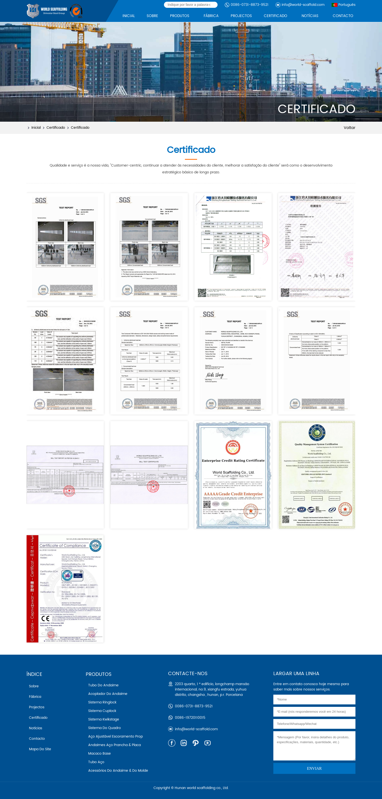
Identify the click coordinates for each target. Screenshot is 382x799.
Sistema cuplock (102, 711)
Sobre (34, 686)
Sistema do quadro (104, 728)
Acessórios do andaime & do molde (118, 770)
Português (343, 5)
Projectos (36, 707)
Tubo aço (96, 762)
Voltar (349, 128)
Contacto (37, 738)
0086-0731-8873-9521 (249, 5)
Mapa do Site (40, 749)
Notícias (35, 728)
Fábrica (35, 697)
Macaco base (99, 753)
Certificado (56, 127)
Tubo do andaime (103, 685)
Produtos (99, 675)
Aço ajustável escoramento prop (115, 736)
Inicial (36, 127)
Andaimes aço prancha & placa (114, 745)
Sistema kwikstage (103, 719)
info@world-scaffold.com (303, 5)
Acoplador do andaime (107, 694)
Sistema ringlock (102, 702)
